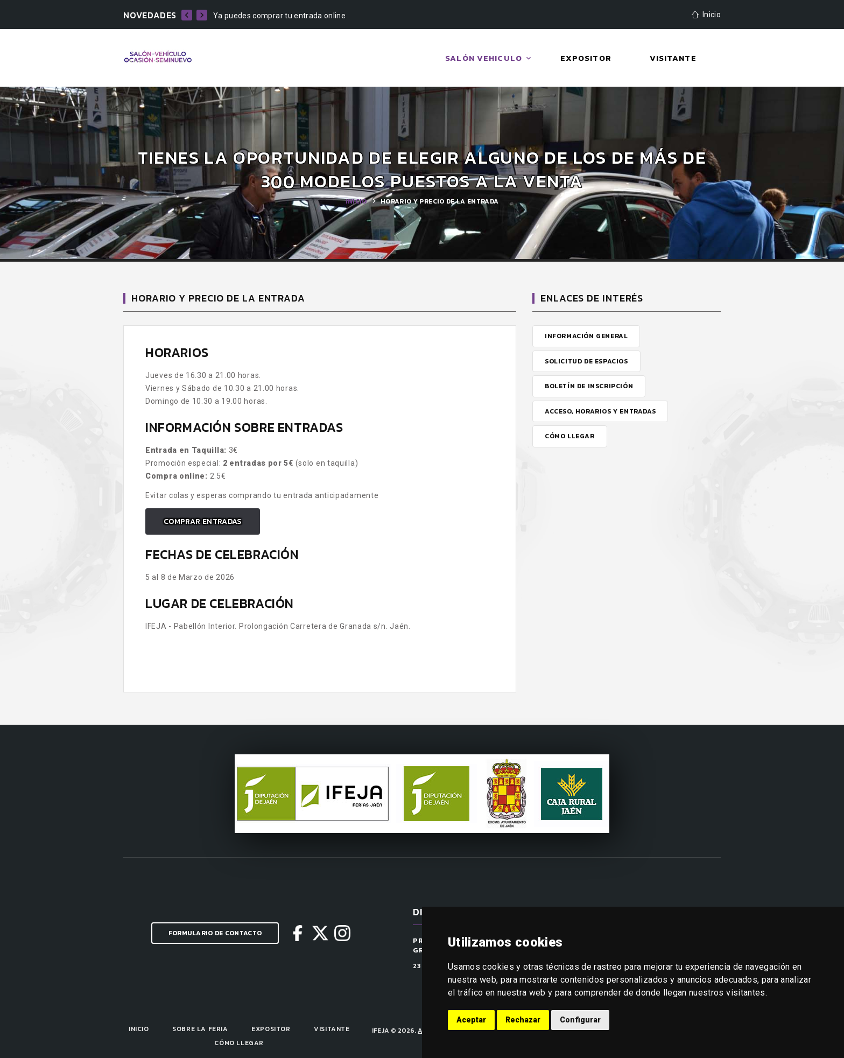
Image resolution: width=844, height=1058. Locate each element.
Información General (586, 336)
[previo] (186, 15)
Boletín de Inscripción (589, 386)
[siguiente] (201, 15)
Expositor (270, 1029)
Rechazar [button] (522, 1019)
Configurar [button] (580, 1019)
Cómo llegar (239, 1043)
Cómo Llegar (570, 436)
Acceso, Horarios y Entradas (600, 411)
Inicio (356, 201)
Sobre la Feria (200, 1029)
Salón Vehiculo (483, 58)
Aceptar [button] (471, 1019)
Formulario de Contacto (215, 933)
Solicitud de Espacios (586, 361)
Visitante (331, 1029)
